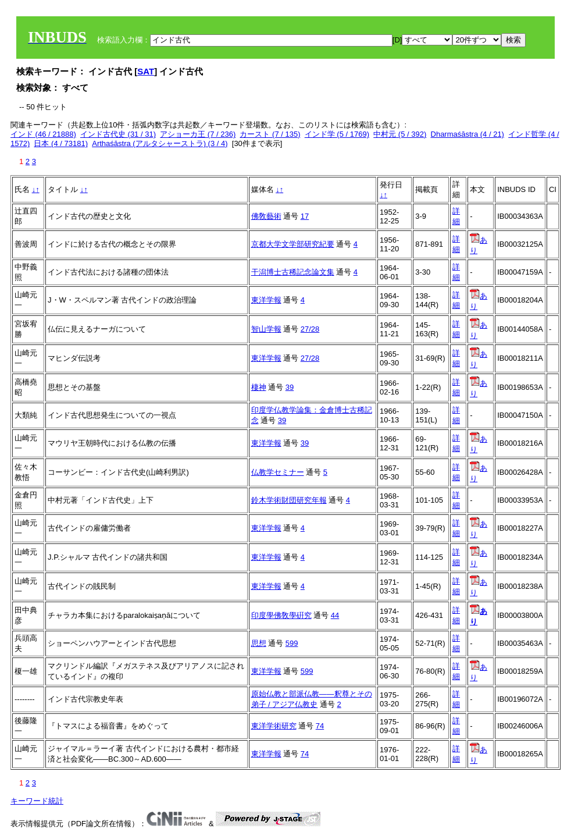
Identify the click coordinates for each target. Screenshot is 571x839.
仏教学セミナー (277, 472)
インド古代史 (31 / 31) (118, 134)
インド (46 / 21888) (43, 134)
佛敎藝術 (266, 216)
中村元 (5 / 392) (399, 134)
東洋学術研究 (274, 725)
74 (320, 725)
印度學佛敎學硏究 (281, 615)
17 (305, 216)
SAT (145, 71)
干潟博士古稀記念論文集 (292, 272)
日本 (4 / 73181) (61, 143)
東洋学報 (266, 300)
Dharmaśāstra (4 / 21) (467, 134)
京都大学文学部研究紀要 (292, 244)
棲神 (258, 387)
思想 (258, 643)
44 (335, 615)
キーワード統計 (36, 801)
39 (290, 387)
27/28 (310, 329)
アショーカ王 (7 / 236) (197, 134)
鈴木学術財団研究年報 (289, 500)
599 (292, 643)
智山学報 (266, 329)
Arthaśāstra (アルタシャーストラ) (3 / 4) (159, 143)
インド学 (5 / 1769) (337, 134)
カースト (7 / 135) (270, 134)
